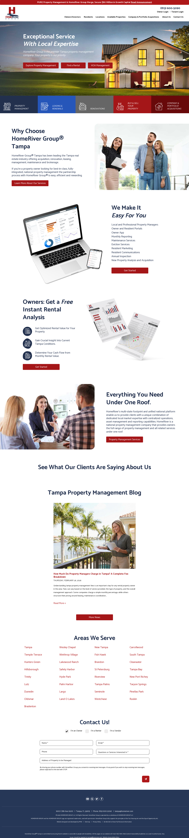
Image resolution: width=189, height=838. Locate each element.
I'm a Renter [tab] (96, 731)
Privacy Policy (97, 822)
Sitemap (87, 822)
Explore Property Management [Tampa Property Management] (41, 65)
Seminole (100, 692)
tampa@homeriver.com (124, 811)
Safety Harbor (67, 670)
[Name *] (66, 743)
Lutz (26, 685)
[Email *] (122, 743)
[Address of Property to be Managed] (94, 761)
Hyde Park (65, 677)
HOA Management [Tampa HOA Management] (98, 65)
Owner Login (162, 12)
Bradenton (30, 707)
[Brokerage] (132, 105)
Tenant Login (177, 12)
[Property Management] (19, 105)
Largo (62, 692)
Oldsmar (29, 699)
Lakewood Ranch (69, 663)
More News (94, 618)
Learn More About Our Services (30, 184)
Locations (100, 17)
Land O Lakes (67, 699)
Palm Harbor (66, 685)
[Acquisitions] (170, 105)
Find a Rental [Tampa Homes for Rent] (72, 65)
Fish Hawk (100, 655)
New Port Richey (139, 677)
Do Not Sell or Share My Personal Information (118, 822)
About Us (166, 17)
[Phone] (66, 752)
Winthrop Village (68, 655)
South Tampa (137, 655)
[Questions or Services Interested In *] (122, 752)
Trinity (27, 677)
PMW (80, 822)
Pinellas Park (137, 692)
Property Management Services (124, 440)
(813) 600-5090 (170, 8)
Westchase (101, 699)
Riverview (100, 677)
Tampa (28, 648)
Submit (145, 779)
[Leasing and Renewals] (57, 105)
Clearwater (136, 663)
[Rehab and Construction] (94, 105)
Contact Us (178, 17)
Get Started (130, 271)
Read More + (59, 603)
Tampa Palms (102, 685)
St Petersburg (102, 670)
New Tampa (101, 648)
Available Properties (116, 17)
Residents (88, 17)
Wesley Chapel (67, 648)
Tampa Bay (136, 670)
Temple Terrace (33, 655)
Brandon (99, 663)
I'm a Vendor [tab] (115, 731)
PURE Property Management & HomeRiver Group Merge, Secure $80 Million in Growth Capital (94, 2)
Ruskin (133, 699)
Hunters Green (32, 663)
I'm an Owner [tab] (76, 731)
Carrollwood (136, 648)
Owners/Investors (72, 17)
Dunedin (28, 692)
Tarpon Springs (138, 685)
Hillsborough (31, 670)
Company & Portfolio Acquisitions (143, 17)
